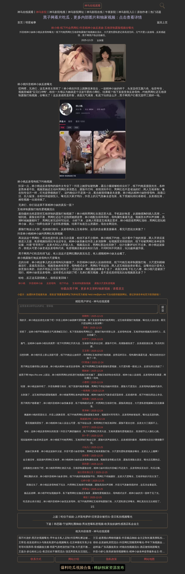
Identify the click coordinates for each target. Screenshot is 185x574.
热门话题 (155, 11)
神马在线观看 (25, 11)
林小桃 (21, 283)
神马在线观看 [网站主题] (92, 5)
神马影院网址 (76, 11)
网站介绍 (73, 559)
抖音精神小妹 (36, 283)
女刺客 (100, 40)
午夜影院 (110, 11)
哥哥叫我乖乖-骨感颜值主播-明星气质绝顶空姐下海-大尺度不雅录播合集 (58, 547)
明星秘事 (30, 22)
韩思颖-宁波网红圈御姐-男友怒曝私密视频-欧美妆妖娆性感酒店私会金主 (96, 523)
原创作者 (142, 11)
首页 (20, 22)
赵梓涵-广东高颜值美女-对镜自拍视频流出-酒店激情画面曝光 (126, 547)
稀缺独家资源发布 (109, 567)
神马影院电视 (57, 11)
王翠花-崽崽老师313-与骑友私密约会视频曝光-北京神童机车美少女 (55, 542)
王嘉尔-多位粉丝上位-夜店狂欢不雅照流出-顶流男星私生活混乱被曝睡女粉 (59, 551)
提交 (162, 309)
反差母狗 (51, 283)
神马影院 (41, 11)
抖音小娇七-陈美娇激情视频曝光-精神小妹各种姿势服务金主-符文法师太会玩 (135, 551)
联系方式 (36, 559)
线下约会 (64, 283)
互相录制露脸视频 (81, 283)
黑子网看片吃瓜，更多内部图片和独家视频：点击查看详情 (92, 17)
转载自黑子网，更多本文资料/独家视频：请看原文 (92, 288)
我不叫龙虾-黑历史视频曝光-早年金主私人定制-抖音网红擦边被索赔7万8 (58, 537)
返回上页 (162, 22)
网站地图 (149, 559)
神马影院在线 (95, 11)
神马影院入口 (126, 11)
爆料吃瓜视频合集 (76, 567)
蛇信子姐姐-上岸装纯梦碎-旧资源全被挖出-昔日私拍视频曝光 (96, 516)
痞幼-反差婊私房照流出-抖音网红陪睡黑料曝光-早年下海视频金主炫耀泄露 (134, 542)
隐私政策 (111, 559)
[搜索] (162, 5)
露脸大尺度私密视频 (104, 283)
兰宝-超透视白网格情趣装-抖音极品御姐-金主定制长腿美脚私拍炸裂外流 (132, 537)
